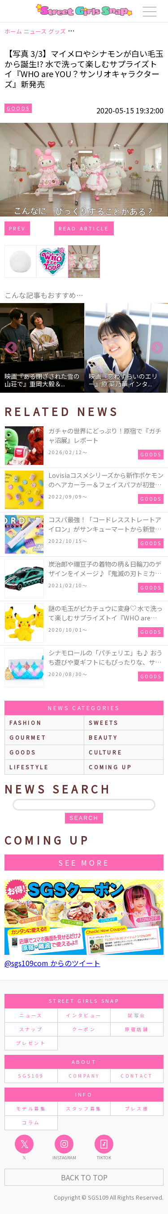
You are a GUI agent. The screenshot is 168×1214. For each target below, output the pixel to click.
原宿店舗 (137, 1029)
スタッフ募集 (84, 1108)
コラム (31, 1122)
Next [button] (157, 348)
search (83, 818)
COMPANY (84, 1075)
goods (22, 752)
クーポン (84, 1029)
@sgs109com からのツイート (52, 963)
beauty (103, 737)
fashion (25, 722)
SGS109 (31, 1075)
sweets (104, 722)
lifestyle (29, 767)
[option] (42, 348)
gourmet (27, 737)
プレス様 (137, 1108)
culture (105, 752)
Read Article (84, 228)
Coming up (110, 767)
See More (83, 862)
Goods (18, 108)
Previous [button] (11, 348)
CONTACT (137, 1075)
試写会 (137, 1015)
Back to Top (84, 1177)
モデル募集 (31, 1108)
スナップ (31, 1029)
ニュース (31, 1015)
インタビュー (84, 1015)
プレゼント (31, 1043)
